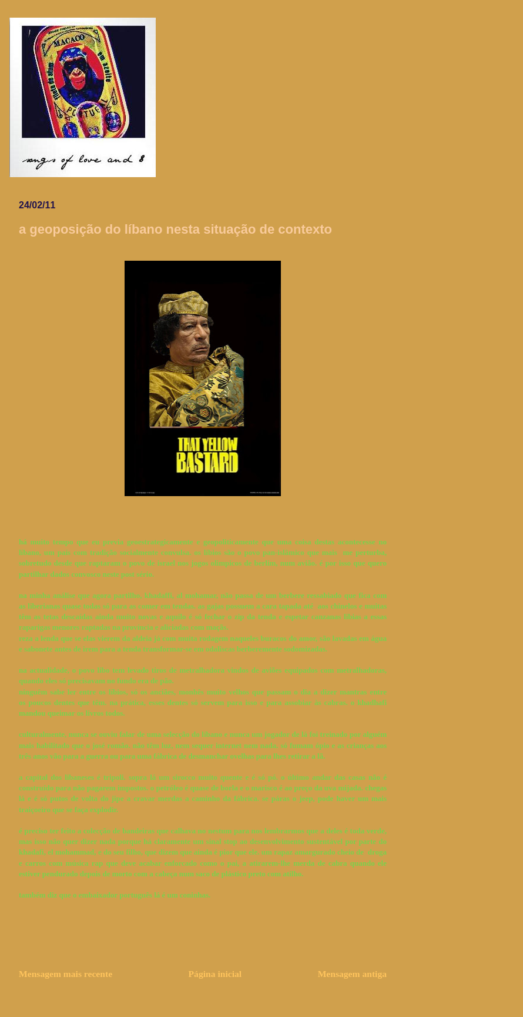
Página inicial (215, 974)
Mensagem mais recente (65, 974)
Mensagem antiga (352, 974)
